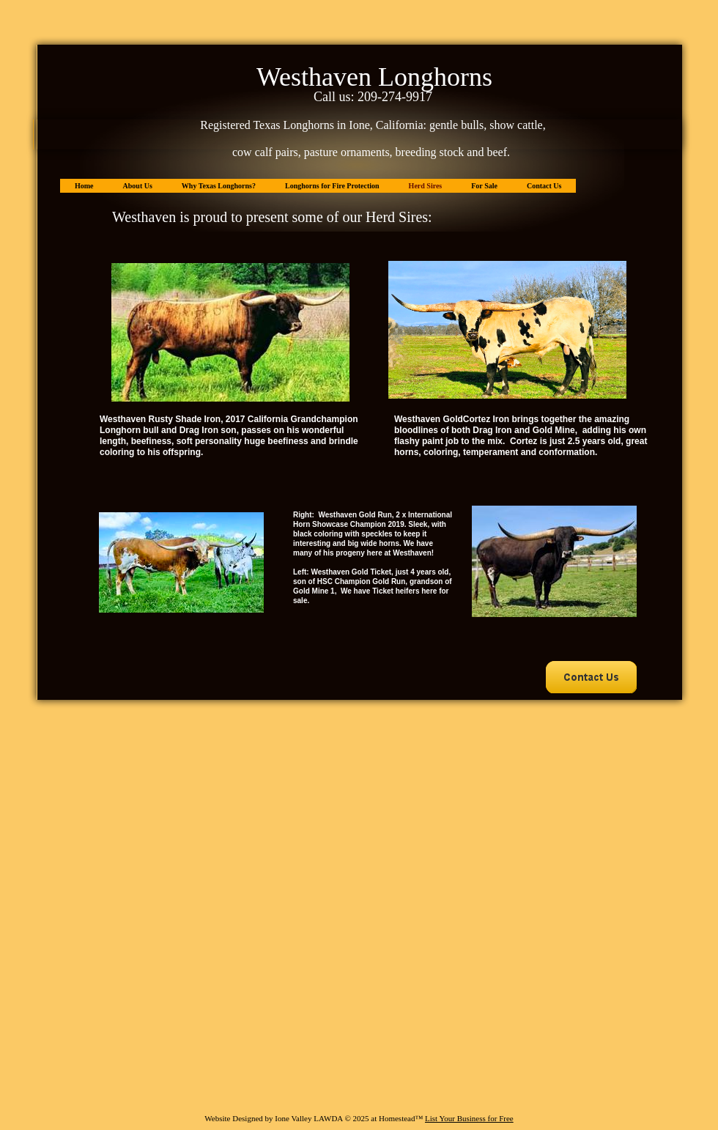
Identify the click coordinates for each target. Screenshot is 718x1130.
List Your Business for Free (469, 1118)
